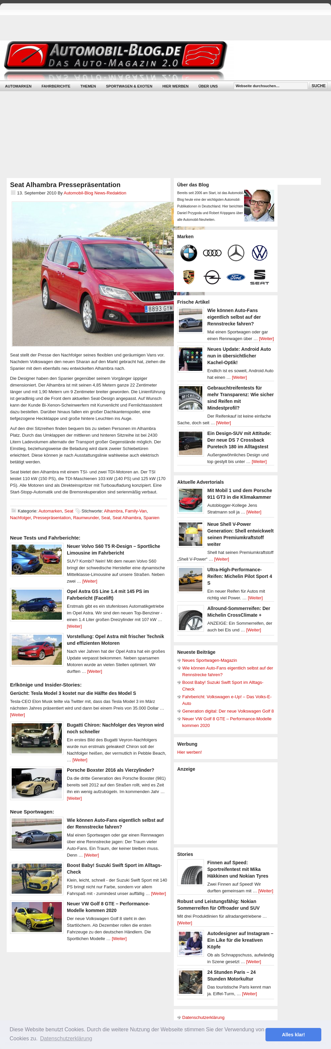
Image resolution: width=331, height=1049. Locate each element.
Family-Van (136, 510)
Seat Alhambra (126, 517)
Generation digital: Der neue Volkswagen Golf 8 (228, 711)
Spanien (151, 517)
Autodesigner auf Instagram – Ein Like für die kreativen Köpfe (240, 940)
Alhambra (113, 510)
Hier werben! (189, 752)
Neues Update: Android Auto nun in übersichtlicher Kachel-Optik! (239, 355)
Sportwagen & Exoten (129, 86)
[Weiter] (89, 581)
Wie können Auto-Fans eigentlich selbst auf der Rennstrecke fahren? (234, 317)
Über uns (208, 86)
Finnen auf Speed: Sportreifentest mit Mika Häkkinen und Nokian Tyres (237, 869)
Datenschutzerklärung (203, 1017)
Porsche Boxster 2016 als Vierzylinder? (110, 770)
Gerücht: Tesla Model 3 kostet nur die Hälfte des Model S (73, 693)
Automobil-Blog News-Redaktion (95, 192)
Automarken (18, 86)
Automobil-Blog (160, 60)
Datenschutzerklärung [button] (66, 1038)
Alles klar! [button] (293, 1034)
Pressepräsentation (52, 517)
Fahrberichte (55, 86)
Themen (88, 86)
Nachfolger (20, 517)
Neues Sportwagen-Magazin (209, 660)
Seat (68, 510)
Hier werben (175, 86)
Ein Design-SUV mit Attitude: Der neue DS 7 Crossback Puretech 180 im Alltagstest (239, 440)
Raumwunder (86, 517)
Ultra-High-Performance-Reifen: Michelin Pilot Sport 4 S (239, 576)
